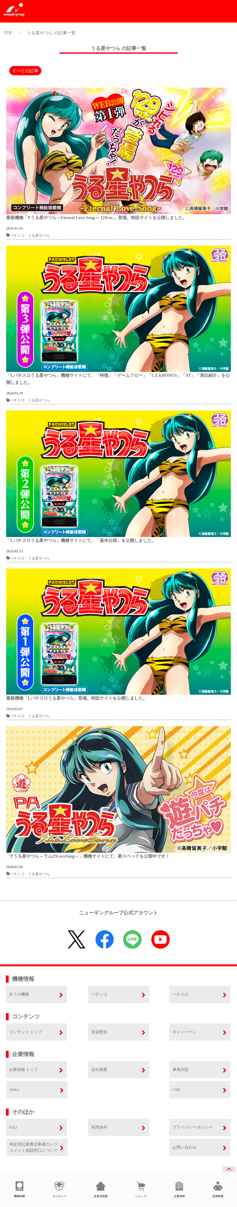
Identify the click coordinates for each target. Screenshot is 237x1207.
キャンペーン (185, 1032)
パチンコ (15, 235)
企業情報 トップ (23, 1069)
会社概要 (99, 1069)
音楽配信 (99, 1032)
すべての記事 (25, 71)
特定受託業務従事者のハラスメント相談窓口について (34, 1147)
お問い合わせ (185, 1147)
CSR (176, 1089)
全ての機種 (19, 994)
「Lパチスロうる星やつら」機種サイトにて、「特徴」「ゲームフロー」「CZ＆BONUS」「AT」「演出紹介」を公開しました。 (118, 379)
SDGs (14, 1089)
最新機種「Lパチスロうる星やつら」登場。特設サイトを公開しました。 (76, 698)
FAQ (13, 1127)
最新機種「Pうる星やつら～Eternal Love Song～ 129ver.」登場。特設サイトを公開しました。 (96, 217)
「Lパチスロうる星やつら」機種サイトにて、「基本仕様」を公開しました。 (81, 540)
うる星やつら (39, 235)
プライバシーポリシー (193, 1127)
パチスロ (15, 400)
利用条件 (99, 1127)
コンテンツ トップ (25, 1032)
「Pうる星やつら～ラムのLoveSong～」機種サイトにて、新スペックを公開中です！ (88, 856)
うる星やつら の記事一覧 (51, 33)
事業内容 (181, 1069)
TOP (8, 33)
